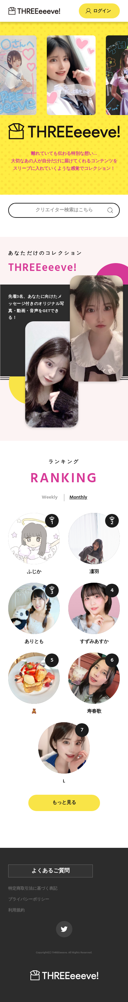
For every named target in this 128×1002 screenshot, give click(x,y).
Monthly (78, 497)
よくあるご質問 (50, 871)
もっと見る (64, 803)
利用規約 (16, 910)
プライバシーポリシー (28, 899)
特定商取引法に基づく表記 (32, 888)
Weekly (49, 497)
